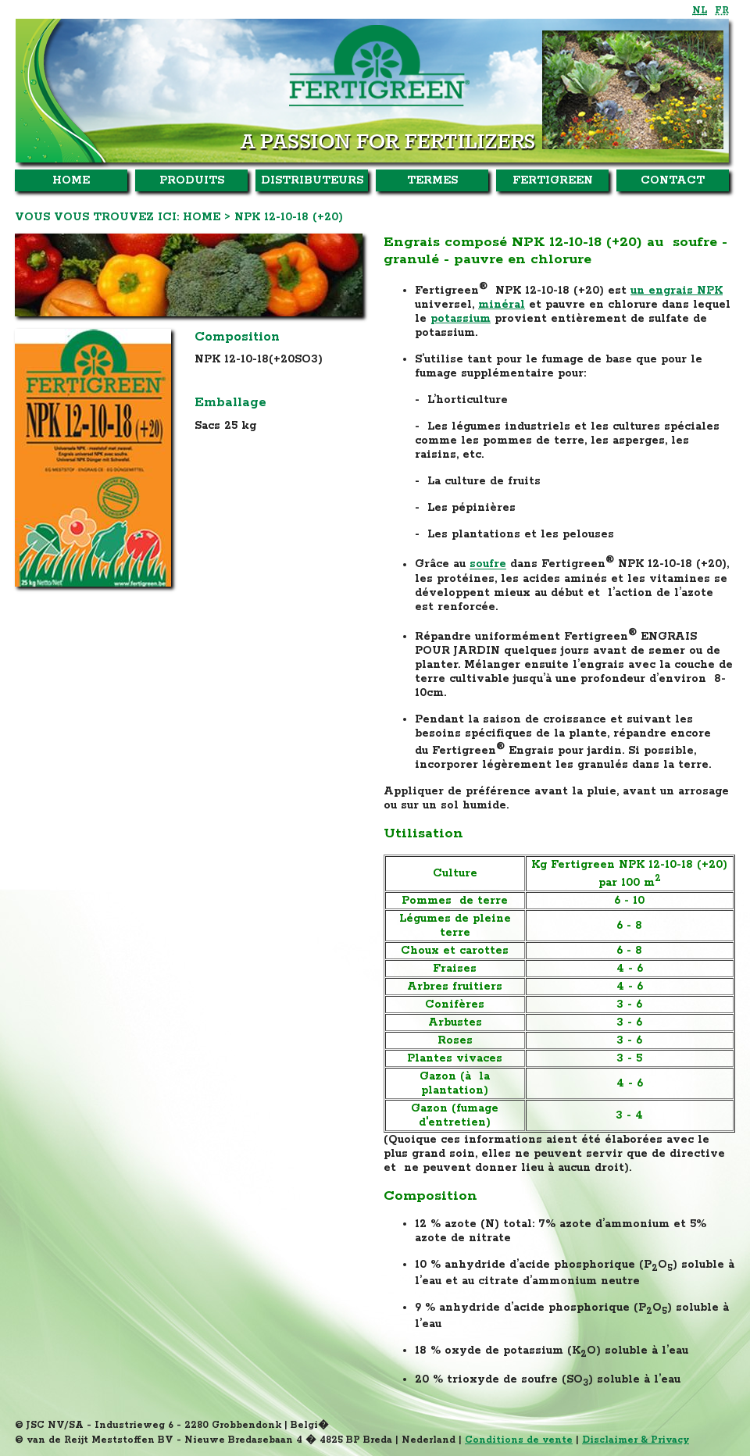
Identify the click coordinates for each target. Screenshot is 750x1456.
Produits (191, 180)
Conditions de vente (519, 1440)
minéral (501, 305)
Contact (673, 180)
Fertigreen (552, 180)
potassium (460, 319)
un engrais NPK (676, 291)
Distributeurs (312, 180)
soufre (488, 565)
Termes (432, 180)
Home (71, 180)
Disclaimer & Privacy (635, 1440)
